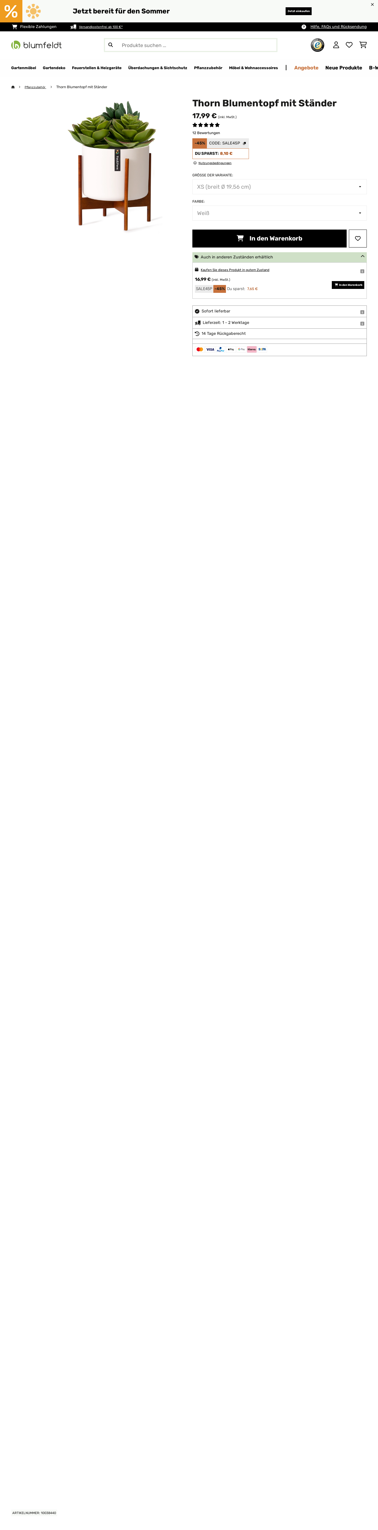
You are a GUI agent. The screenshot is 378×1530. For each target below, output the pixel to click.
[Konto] (336, 45)
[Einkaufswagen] (363, 45)
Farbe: (198, 202)
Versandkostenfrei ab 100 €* (105, 26)
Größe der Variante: (212, 175)
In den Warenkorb (269, 238)
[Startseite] (18, 87)
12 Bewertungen (206, 133)
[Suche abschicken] (110, 45)
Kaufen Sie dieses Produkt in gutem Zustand (243, 270)
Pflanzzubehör (38, 87)
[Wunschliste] (349, 45)
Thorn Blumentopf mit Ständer (86, 87)
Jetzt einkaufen (291, 11)
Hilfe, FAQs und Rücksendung (339, 26)
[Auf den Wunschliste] (358, 239)
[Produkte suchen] (190, 45)
